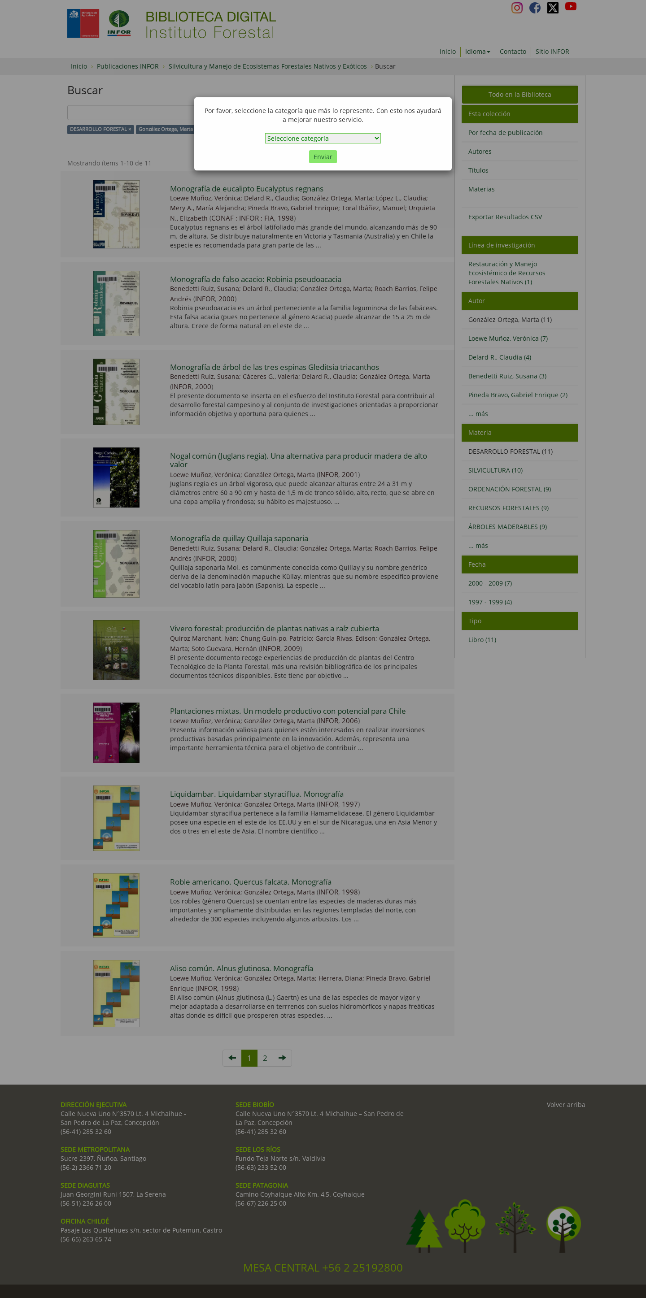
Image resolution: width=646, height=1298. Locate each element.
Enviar (323, 156)
